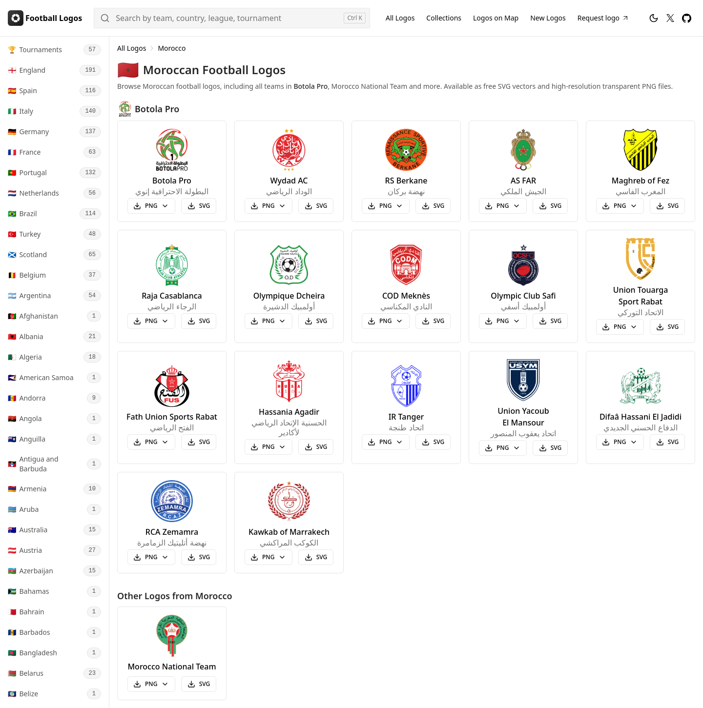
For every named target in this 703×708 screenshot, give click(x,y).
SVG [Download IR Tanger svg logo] (433, 442)
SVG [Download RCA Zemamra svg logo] (198, 557)
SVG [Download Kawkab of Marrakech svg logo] (316, 557)
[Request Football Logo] (603, 18)
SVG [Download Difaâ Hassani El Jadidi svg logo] (667, 442)
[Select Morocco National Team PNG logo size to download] (151, 684)
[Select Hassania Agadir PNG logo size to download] (268, 447)
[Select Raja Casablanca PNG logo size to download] (151, 321)
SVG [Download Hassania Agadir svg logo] (316, 447)
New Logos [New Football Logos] (548, 17)
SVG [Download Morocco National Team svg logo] (198, 684)
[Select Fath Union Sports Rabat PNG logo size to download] (151, 442)
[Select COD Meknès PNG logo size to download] (386, 321)
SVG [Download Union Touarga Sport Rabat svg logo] (667, 327)
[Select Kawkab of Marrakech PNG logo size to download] (268, 557)
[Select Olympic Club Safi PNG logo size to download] (503, 321)
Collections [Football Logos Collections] (443, 17)
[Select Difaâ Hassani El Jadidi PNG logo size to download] (620, 442)
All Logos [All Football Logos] (400, 17)
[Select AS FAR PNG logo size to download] (503, 206)
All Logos (131, 48)
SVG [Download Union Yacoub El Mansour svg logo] (550, 448)
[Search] (232, 18)
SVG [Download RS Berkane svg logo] (433, 206)
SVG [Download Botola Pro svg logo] (198, 206)
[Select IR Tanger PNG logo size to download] (386, 442)
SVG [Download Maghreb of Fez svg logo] (667, 206)
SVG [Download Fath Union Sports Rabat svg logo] (198, 442)
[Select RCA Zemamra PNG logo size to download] (151, 557)
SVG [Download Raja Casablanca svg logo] (198, 321)
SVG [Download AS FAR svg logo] (550, 206)
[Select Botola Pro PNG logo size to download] (151, 206)
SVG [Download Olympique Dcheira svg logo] (316, 321)
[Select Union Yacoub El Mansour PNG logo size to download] (503, 448)
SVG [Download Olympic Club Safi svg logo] (550, 321)
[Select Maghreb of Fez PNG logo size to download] (620, 206)
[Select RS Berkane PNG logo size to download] (386, 206)
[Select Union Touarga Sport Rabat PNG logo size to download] (620, 327)
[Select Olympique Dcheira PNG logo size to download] (268, 321)
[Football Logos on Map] (495, 18)
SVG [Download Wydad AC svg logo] (316, 206)
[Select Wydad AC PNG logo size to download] (268, 206)
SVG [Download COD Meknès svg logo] (433, 321)
